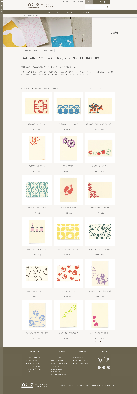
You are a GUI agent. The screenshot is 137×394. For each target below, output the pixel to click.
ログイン (89, 2)
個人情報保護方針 (84, 385)
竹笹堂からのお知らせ (34, 357)
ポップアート (68, 12)
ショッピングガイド (56, 357)
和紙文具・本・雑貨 (82, 12)
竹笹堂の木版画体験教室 (81, 363)
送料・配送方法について (58, 372)
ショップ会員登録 (33, 360)
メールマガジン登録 (33, 363)
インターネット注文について (59, 363)
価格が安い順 (47, 88)
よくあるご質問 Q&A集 (34, 369)
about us (58, 1)
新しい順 (55, 88)
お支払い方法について (57, 369)
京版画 (50, 12)
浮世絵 (58, 12)
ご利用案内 (65, 1)
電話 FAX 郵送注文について (59, 366)
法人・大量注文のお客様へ (35, 366)
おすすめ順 (38, 88)
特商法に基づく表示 (73, 385)
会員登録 (72, 1)
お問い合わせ (80, 1)
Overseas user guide (57, 360)
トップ (23, 15)
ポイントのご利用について (58, 374)
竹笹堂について (79, 357)
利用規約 (63, 385)
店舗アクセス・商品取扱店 (82, 360)
